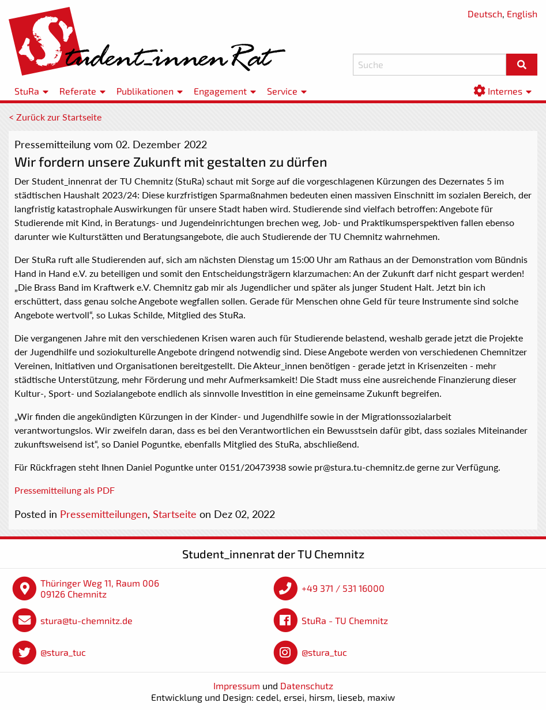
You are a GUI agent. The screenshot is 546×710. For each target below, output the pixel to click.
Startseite (175, 514)
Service (282, 90)
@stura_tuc (63, 652)
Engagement (220, 90)
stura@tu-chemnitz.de (86, 620)
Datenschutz (306, 685)
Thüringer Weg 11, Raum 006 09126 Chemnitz (99, 588)
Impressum (236, 685)
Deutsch (485, 13)
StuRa (26, 90)
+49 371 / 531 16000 (343, 588)
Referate (77, 90)
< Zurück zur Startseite (55, 116)
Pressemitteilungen (104, 514)
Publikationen (145, 90)
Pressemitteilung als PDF (64, 489)
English (522, 13)
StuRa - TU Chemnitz (345, 620)
